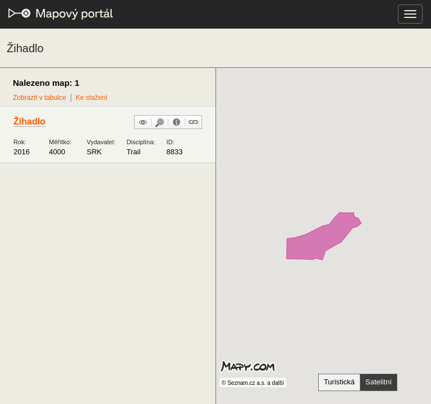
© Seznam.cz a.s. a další (253, 383)
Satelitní (378, 382)
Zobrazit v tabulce (39, 98)
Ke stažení (92, 98)
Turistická (339, 382)
